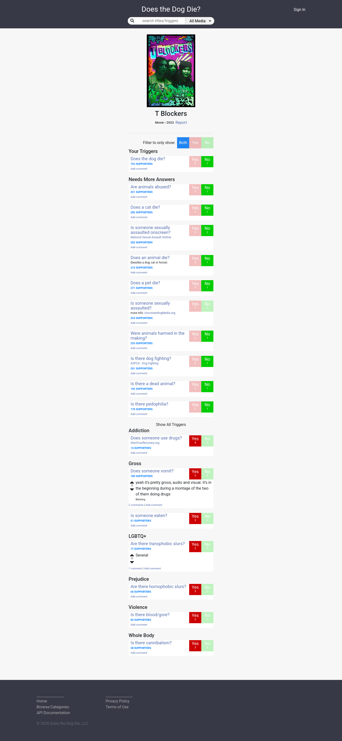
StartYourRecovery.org (145, 443)
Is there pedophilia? (149, 403)
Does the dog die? (148, 158)
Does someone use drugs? (156, 437)
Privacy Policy (118, 701)
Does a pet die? (145, 282)
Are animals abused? (151, 186)
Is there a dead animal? (153, 383)
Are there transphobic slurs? (158, 543)
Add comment (139, 168)
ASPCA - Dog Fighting (144, 363)
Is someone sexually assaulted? (150, 306)
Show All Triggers (171, 424)
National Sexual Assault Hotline (151, 237)
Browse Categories (53, 707)
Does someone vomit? (152, 470)
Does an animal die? (150, 257)
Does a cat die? (145, 207)
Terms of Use (117, 707)
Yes (195, 142)
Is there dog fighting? (151, 358)
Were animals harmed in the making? (158, 336)
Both (183, 142)
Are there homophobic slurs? (158, 586)
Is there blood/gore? (150, 614)
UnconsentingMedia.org (159, 313)
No (207, 142)
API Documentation (53, 712)
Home (42, 701)
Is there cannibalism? (151, 642)
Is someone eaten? (149, 515)
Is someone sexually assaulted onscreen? (151, 230)
